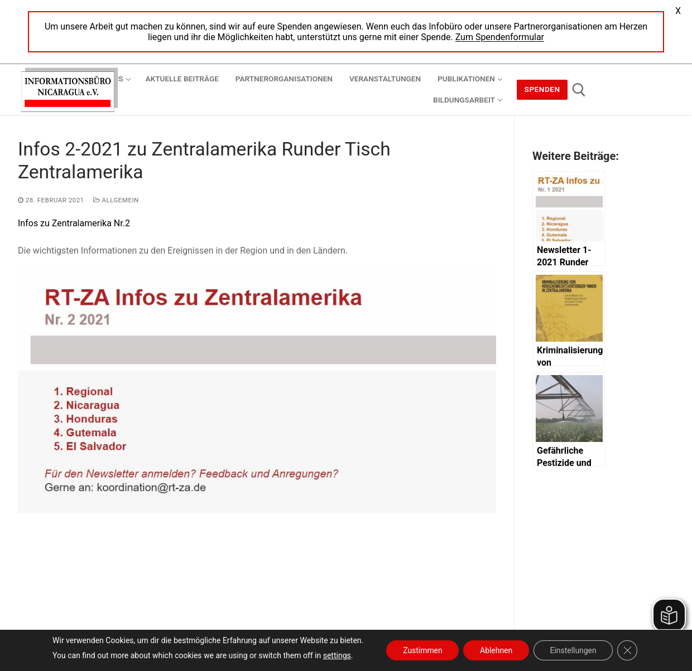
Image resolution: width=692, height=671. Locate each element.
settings (336, 655)
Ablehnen (496, 650)
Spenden (542, 89)
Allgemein (116, 200)
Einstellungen (573, 650)
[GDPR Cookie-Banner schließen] (628, 650)
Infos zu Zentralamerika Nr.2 (74, 223)
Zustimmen (422, 650)
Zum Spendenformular (499, 37)
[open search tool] (579, 90)
